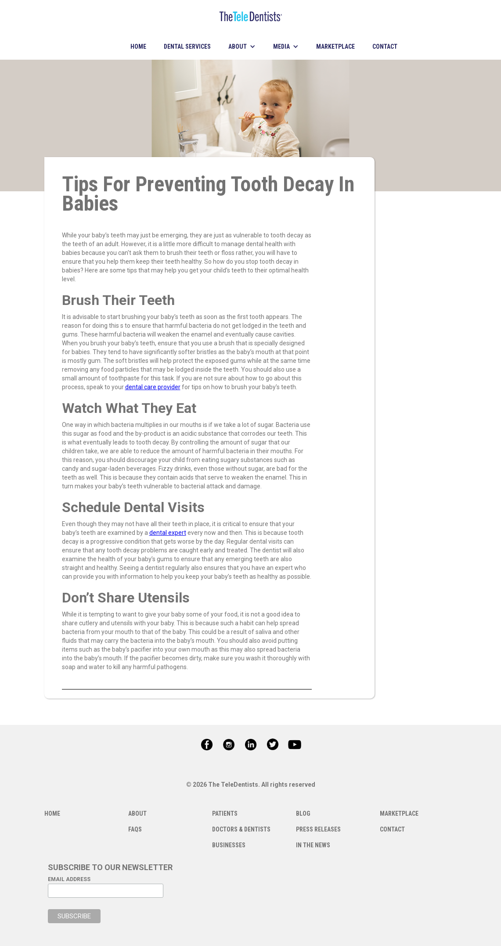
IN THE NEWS (313, 845)
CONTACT (384, 46)
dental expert (167, 532)
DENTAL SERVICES (187, 46)
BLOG (303, 813)
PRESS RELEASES (318, 829)
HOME (138, 46)
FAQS (135, 829)
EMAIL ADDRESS (69, 879)
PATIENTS (225, 813)
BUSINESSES (228, 845)
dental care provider (152, 387)
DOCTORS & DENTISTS (241, 829)
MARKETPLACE (335, 46)
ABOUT (137, 813)
